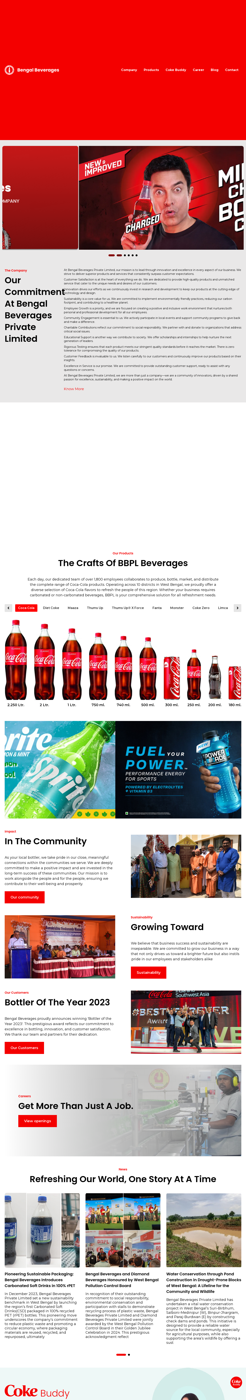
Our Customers (24, 1048)
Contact (231, 70)
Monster (177, 608)
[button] (113, 255)
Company (129, 70)
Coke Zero (201, 608)
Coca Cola (26, 608)
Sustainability (148, 972)
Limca (223, 608)
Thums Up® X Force (128, 608)
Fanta (157, 608)
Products (151, 70)
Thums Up (95, 608)
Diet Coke (51, 608)
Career (198, 70)
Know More (74, 389)
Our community (25, 897)
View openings (37, 1121)
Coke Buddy (176, 70)
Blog (215, 70)
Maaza (73, 608)
